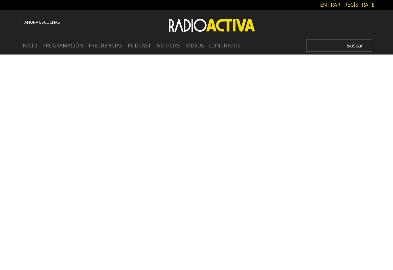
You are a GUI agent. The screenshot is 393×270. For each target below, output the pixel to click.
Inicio (29, 45)
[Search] (339, 45)
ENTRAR (330, 4)
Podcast (139, 45)
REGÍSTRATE (359, 4)
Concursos (224, 45)
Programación (63, 45)
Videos (195, 45)
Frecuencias (105, 45)
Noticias (168, 45)
